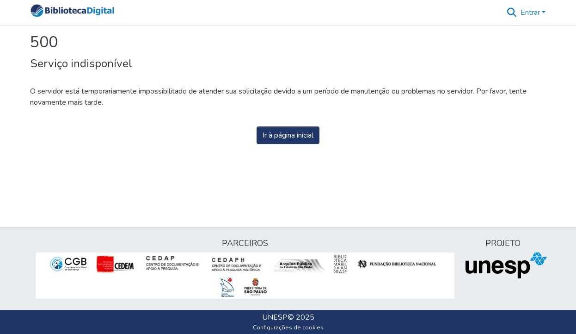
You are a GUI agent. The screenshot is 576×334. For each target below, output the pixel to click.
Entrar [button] (531, 12)
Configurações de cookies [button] (288, 327)
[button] (72, 12)
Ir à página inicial (288, 135)
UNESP (275, 317)
